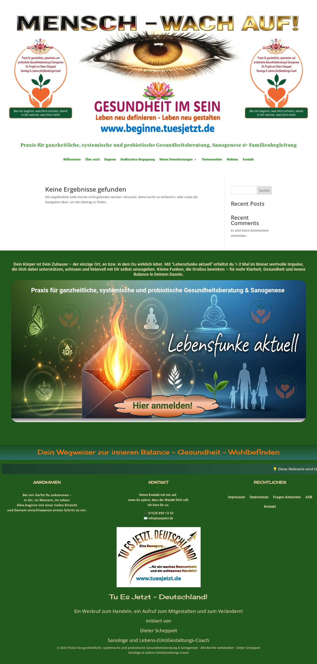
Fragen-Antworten (287, 497)
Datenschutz (259, 497)
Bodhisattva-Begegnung (138, 159)
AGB (308, 497)
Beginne (110, 159)
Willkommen (72, 159)
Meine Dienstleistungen (176, 159)
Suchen (264, 190)
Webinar (232, 159)
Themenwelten (211, 159)
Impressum (236, 497)
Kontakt (248, 159)
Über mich (92, 159)
